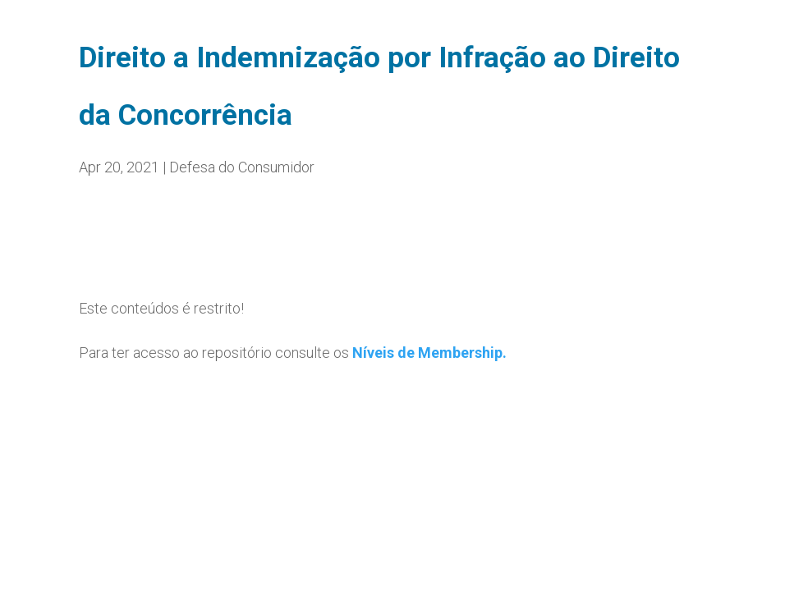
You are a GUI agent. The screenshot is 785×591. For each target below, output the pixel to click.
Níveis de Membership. (429, 352)
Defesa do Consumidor (241, 167)
